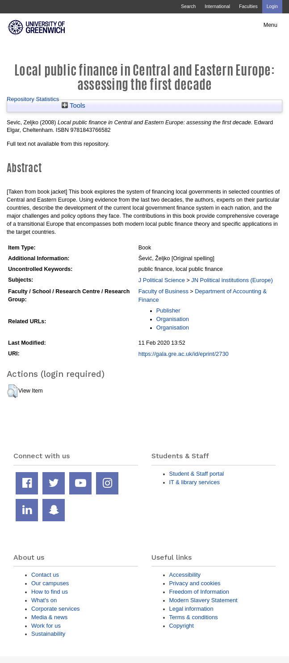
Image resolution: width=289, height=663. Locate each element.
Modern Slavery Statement (203, 600)
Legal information (191, 608)
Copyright (181, 625)
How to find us (49, 591)
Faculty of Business (163, 291)
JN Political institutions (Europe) (232, 280)
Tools (73, 105)
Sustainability (48, 633)
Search (188, 6)
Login (272, 6)
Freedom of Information (199, 591)
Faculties (248, 6)
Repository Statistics (33, 99)
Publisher (168, 310)
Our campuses (50, 583)
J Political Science (161, 280)
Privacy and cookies (195, 583)
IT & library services (194, 482)
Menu (270, 25)
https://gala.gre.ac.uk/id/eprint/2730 (183, 354)
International (217, 6)
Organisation (172, 319)
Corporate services (55, 608)
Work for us (46, 625)
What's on (44, 600)
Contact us (45, 574)
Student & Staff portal (196, 473)
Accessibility (185, 574)
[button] (12, 391)
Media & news (49, 617)
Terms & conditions (193, 617)
